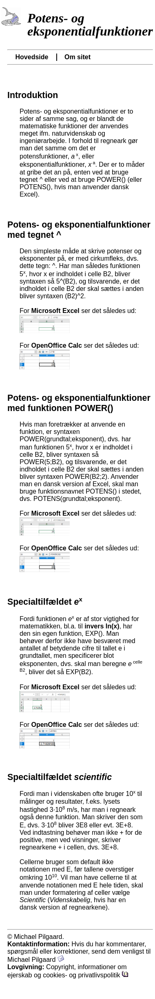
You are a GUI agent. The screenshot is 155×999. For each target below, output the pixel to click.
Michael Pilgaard (35, 959)
